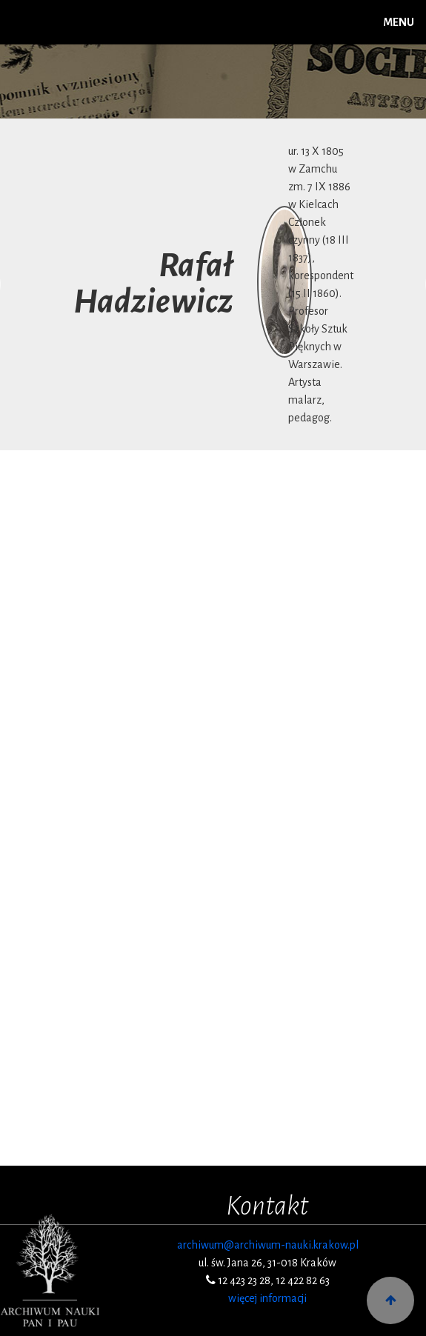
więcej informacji (267, 1298)
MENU (398, 22)
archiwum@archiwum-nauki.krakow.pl (268, 1245)
